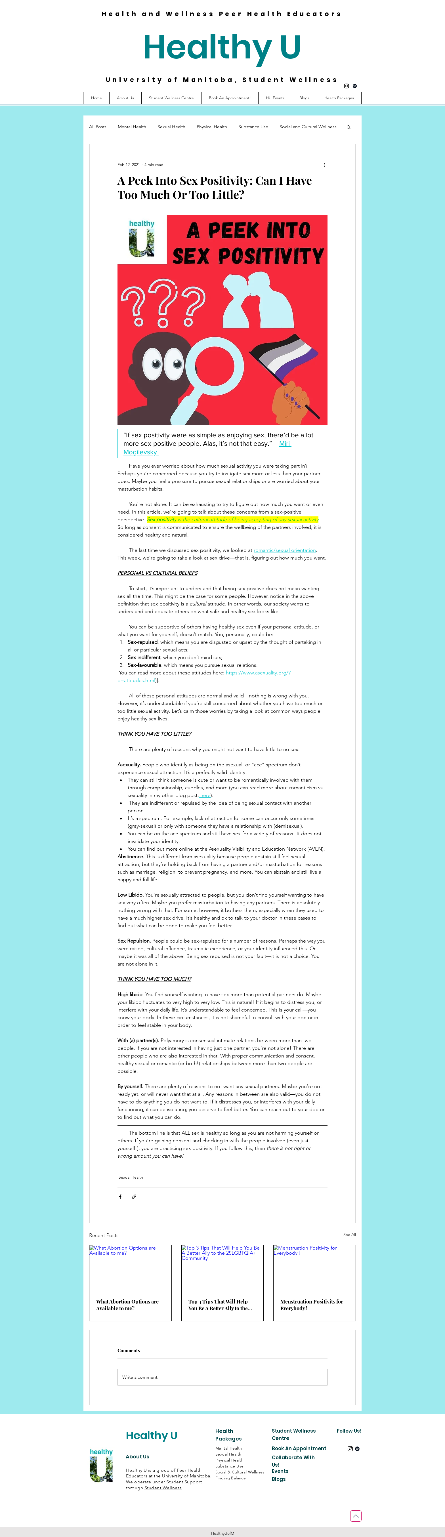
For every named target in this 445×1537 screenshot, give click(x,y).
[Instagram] (346, 86)
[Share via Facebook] (120, 1196)
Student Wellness (163, 1487)
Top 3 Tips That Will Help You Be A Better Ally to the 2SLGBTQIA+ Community (218, 1305)
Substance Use (253, 126)
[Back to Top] (356, 1516)
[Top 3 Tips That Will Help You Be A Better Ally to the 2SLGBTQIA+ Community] (223, 1268)
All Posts (97, 126)
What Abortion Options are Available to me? (127, 1305)
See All (349, 1234)
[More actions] (324, 164)
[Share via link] (134, 1196)
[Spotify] (355, 86)
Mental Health (132, 126)
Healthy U (222, 47)
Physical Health (212, 126)
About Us (137, 1456)
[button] (339, 98)
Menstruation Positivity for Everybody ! (311, 1305)
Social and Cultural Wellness (308, 126)
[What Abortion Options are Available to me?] (130, 1268)
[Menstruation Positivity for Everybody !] (315, 1268)
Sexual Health (171, 126)
